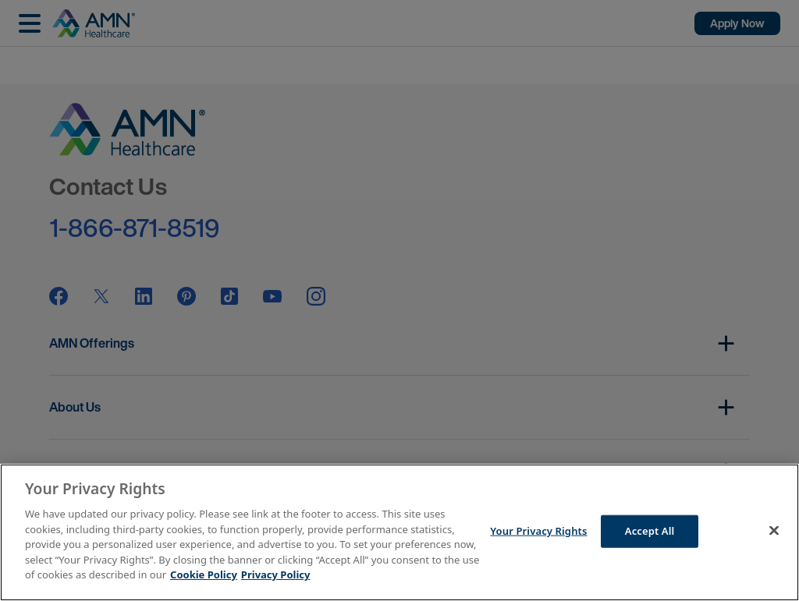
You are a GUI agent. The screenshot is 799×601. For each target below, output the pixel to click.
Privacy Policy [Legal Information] (276, 574)
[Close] (774, 531)
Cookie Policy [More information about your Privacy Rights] (203, 574)
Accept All (650, 531)
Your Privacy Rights (538, 531)
